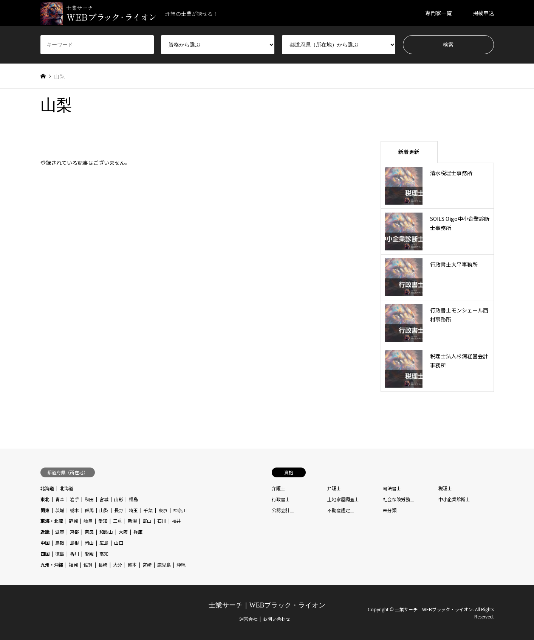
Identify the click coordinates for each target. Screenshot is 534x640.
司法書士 (392, 488)
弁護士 (278, 488)
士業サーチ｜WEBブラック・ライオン (267, 605)
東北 (45, 499)
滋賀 (59, 531)
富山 (147, 520)
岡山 (89, 542)
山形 (118, 499)
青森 (59, 499)
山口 (118, 542)
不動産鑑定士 (340, 510)
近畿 (45, 531)
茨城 (59, 510)
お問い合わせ (276, 618)
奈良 (89, 531)
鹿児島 (164, 564)
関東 (45, 510)
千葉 (148, 510)
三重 (117, 520)
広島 (103, 542)
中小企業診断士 (454, 499)
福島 (133, 499)
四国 (45, 553)
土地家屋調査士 (343, 499)
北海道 (47, 488)
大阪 (123, 531)
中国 (45, 542)
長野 (118, 510)
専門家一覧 (438, 13)
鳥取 (59, 542)
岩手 (74, 499)
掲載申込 (483, 13)
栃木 (74, 510)
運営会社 (248, 618)
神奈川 (180, 510)
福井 (176, 520)
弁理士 (334, 488)
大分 (117, 564)
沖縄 (181, 564)
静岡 (73, 520)
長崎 (102, 564)
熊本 (132, 564)
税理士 (445, 488)
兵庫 (137, 531)
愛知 (102, 520)
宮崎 (147, 564)
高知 (103, 553)
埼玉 (133, 510)
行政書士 (281, 499)
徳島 (59, 553)
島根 (74, 542)
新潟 (132, 520)
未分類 (389, 510)
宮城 (103, 499)
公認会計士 (283, 510)
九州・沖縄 (51, 564)
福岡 (73, 564)
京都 (74, 531)
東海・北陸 (51, 520)
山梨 (103, 510)
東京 (162, 510)
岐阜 (88, 520)
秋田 (89, 499)
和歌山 (106, 531)
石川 (161, 520)
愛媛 (89, 553)
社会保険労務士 (399, 499)
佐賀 (88, 564)
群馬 (89, 510)
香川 (74, 553)
